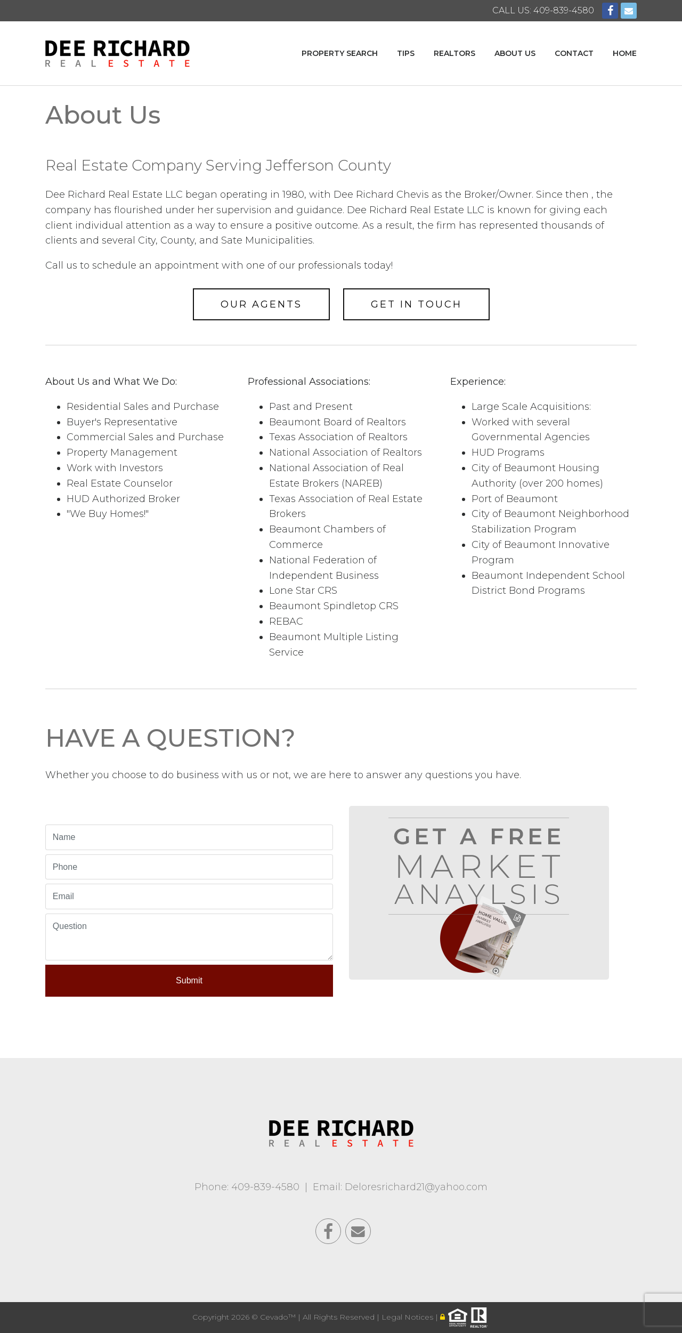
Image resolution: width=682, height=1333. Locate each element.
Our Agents (261, 304)
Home (625, 53)
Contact (574, 53)
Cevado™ (279, 1317)
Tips (406, 53)
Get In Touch (416, 304)
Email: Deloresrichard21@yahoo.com (400, 1187)
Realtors (454, 53)
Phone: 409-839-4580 (246, 1187)
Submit (189, 980)
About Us (514, 53)
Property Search (340, 53)
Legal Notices (408, 1317)
